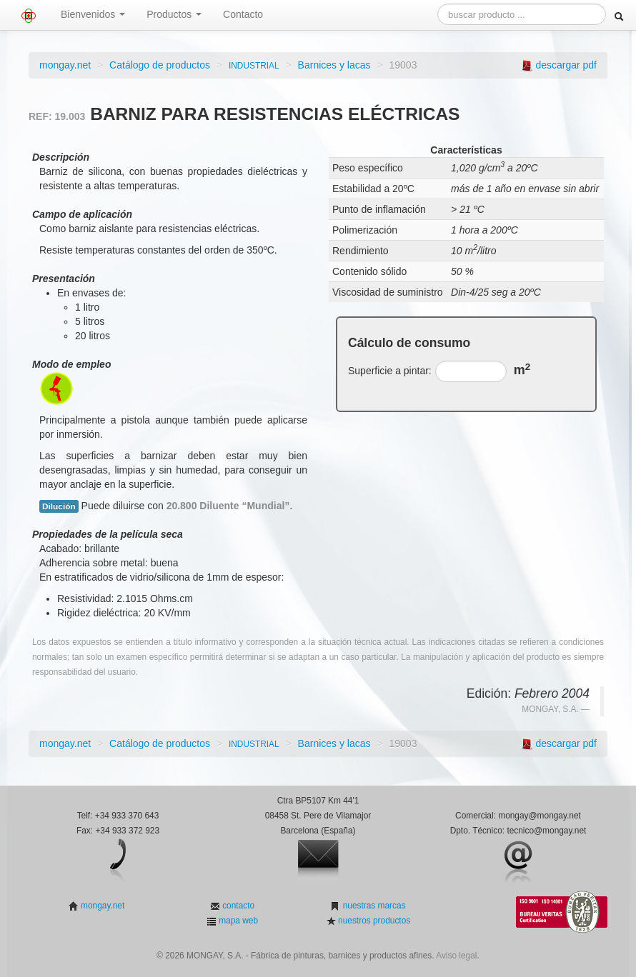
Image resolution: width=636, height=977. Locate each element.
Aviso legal (456, 956)
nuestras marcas (372, 906)
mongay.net (65, 65)
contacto (237, 906)
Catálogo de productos (159, 65)
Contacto (243, 14)
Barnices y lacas (334, 65)
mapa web (237, 921)
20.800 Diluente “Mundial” (228, 505)
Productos (174, 14)
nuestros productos (373, 921)
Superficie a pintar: (390, 370)
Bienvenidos (93, 14)
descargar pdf (566, 65)
